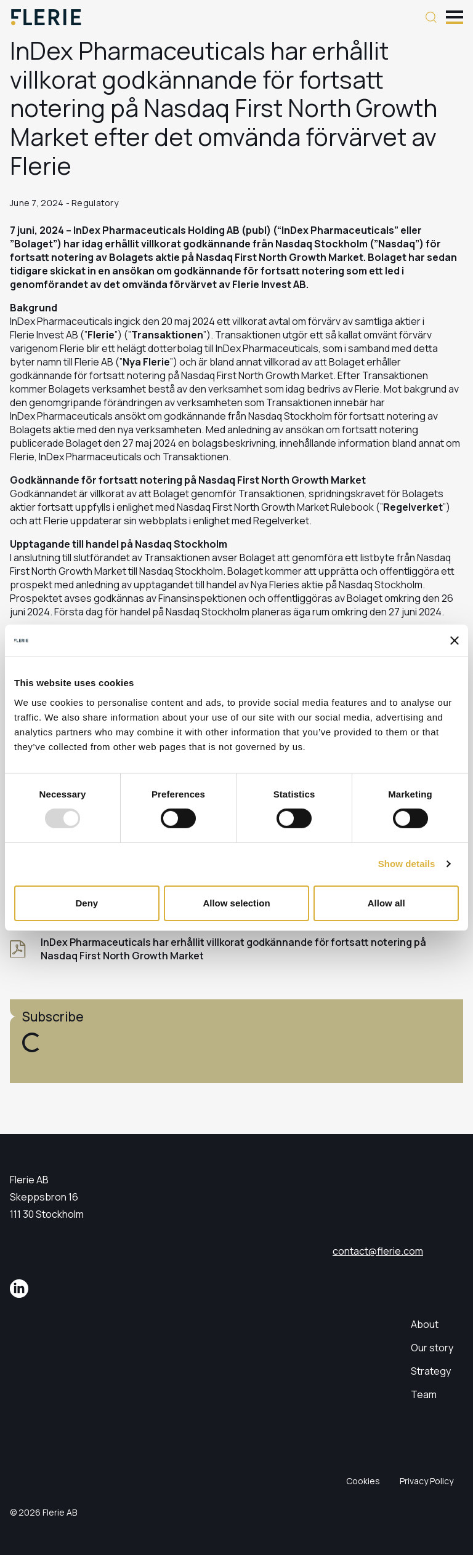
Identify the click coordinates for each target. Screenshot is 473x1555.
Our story (432, 1347)
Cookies (363, 1481)
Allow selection (236, 903)
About (425, 1324)
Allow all (386, 903)
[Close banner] (454, 640)
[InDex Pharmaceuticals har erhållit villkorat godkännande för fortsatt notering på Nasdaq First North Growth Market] (236, 948)
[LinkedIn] (19, 1288)
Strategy (431, 1371)
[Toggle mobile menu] (454, 16)
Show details (406, 863)
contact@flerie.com (378, 1251)
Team (424, 1394)
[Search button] (431, 17)
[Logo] (46, 17)
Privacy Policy (426, 1481)
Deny (86, 903)
